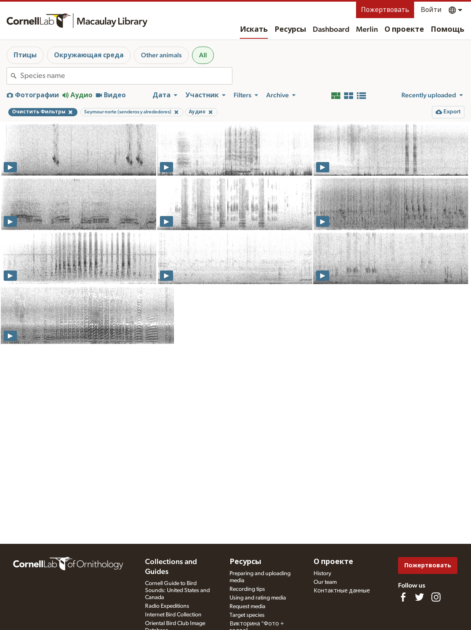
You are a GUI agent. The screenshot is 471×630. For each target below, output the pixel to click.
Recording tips (247, 589)
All (203, 55)
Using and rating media (258, 598)
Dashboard (331, 29)
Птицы (25, 55)
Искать (254, 29)
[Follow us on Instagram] (436, 597)
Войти (431, 10)
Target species (247, 615)
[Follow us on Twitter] (419, 597)
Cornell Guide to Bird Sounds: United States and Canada (177, 590)
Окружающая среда (89, 55)
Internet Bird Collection (173, 615)
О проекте (404, 29)
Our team (325, 582)
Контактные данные (342, 591)
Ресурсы (290, 29)
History (322, 573)
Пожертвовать (385, 10)
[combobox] (126, 76)
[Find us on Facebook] (403, 597)
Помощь (447, 29)
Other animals (161, 55)
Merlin (367, 29)
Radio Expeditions (167, 606)
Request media (247, 606)
